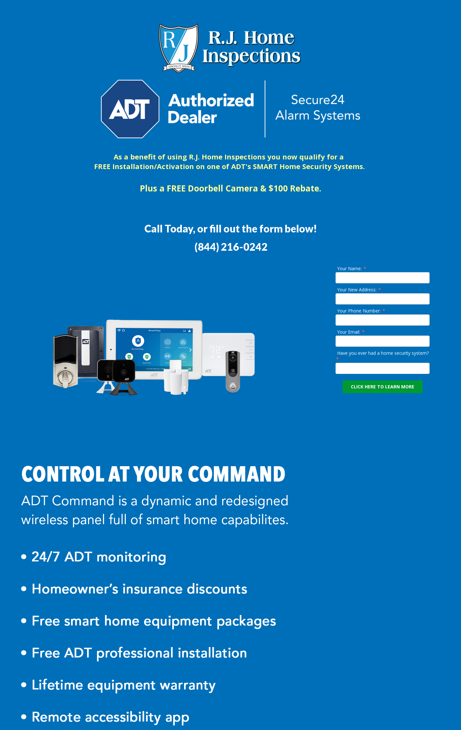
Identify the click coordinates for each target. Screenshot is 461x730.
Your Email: (351, 332)
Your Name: (352, 268)
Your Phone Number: (361, 311)
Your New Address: (359, 290)
